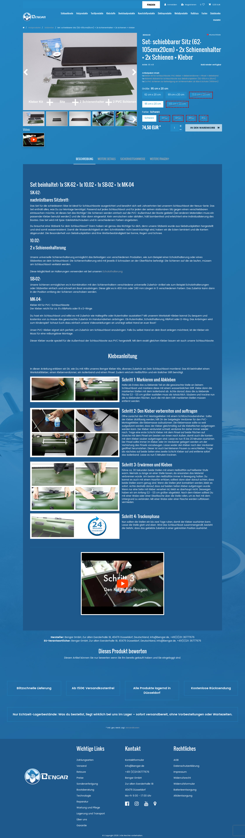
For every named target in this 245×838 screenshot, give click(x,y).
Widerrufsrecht (182, 778)
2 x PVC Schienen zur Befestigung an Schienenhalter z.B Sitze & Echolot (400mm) (181, 81)
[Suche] (151, 4)
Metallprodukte (181, 13)
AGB (176, 760)
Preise (80, 778)
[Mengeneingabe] (174, 127)
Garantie (82, 825)
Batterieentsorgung (185, 790)
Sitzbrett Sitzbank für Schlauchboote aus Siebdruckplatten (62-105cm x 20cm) (180, 78)
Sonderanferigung (87, 784)
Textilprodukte (97, 13)
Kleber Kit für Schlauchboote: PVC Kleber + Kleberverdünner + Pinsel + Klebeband (181, 75)
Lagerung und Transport (91, 814)
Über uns (82, 820)
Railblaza (195, 13)
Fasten (204, 13)
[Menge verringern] (181, 129)
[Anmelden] (170, 4)
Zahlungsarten (85, 760)
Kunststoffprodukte (146, 13)
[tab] (84, 159)
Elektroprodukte (165, 13)
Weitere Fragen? (159, 159)
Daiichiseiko (215, 13)
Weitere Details (107, 159)
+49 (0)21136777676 (137, 772)
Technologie (84, 796)
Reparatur (82, 802)
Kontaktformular (134, 760)
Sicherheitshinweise (132, 159)
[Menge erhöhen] (181, 126)
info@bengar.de (134, 766)
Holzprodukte (82, 13)
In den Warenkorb (204, 128)
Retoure (81, 772)
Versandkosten (132, 727)
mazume (216, 19)
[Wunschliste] (202, 4)
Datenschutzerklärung (186, 766)
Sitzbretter (49, 27)
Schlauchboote (67, 13)
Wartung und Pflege (88, 808)
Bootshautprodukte (126, 13)
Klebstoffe (110, 13)
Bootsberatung (85, 790)
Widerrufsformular (184, 784)
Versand (81, 766)
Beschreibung (84, 159)
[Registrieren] (188, 4)
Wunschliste (214, 34)
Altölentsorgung (183, 796)
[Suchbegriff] (82, 4)
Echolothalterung (113, 271)
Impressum (180, 772)
